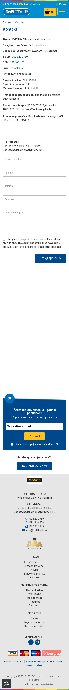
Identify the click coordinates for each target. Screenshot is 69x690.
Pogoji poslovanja (13, 661)
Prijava (61, 4)
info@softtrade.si (29, 4)
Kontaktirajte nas (34, 465)
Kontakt (34, 577)
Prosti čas (34, 601)
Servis (34, 618)
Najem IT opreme (34, 622)
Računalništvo (34, 590)
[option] (34, 480)
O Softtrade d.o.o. (34, 562)
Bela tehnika (34, 597)
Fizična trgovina (34, 565)
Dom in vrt (34, 605)
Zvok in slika (35, 594)
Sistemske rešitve (34, 626)
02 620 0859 (17, 68)
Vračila (59, 661)
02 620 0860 (10, 4)
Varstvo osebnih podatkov (40, 661)
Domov (7, 22)
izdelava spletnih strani (27, 684)
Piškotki (40, 665)
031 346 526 (17, 62)
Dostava (29, 665)
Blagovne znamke (34, 573)
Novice (34, 569)
